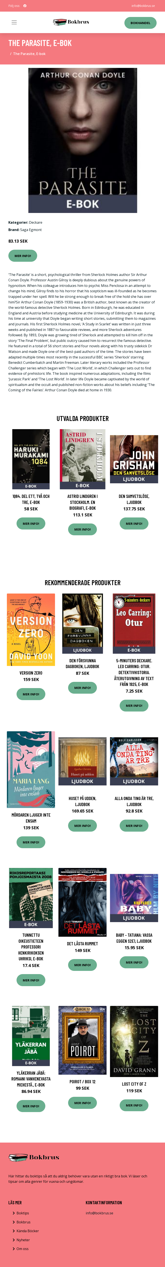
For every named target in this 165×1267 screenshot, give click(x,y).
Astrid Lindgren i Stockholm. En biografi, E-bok (82, 502)
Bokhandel (140, 23)
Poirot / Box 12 (83, 1081)
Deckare (35, 222)
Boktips (23, 1213)
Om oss (23, 1248)
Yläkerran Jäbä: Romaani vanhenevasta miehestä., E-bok (30, 1078)
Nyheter (23, 1240)
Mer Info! (23, 256)
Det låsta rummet (82, 943)
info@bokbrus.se (143, 6)
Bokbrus (24, 1222)
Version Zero (31, 672)
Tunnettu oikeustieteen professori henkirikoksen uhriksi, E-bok (31, 946)
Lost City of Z (134, 1083)
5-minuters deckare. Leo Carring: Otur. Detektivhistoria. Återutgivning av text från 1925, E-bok (134, 672)
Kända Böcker (28, 1231)
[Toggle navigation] (14, 22)
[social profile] (25, 6)
